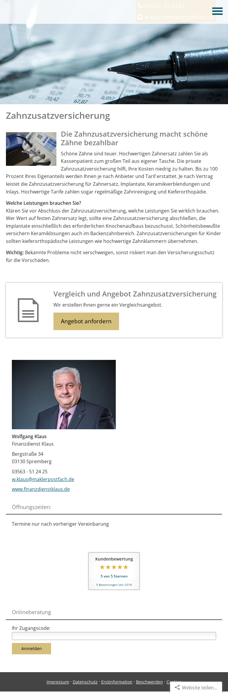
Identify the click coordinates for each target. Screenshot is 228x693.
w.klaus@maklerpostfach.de (43, 479)
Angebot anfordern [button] (86, 321)
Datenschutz (85, 682)
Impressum (58, 682)
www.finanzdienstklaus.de (41, 489)
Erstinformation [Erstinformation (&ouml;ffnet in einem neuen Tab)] (116, 682)
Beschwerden (149, 682)
